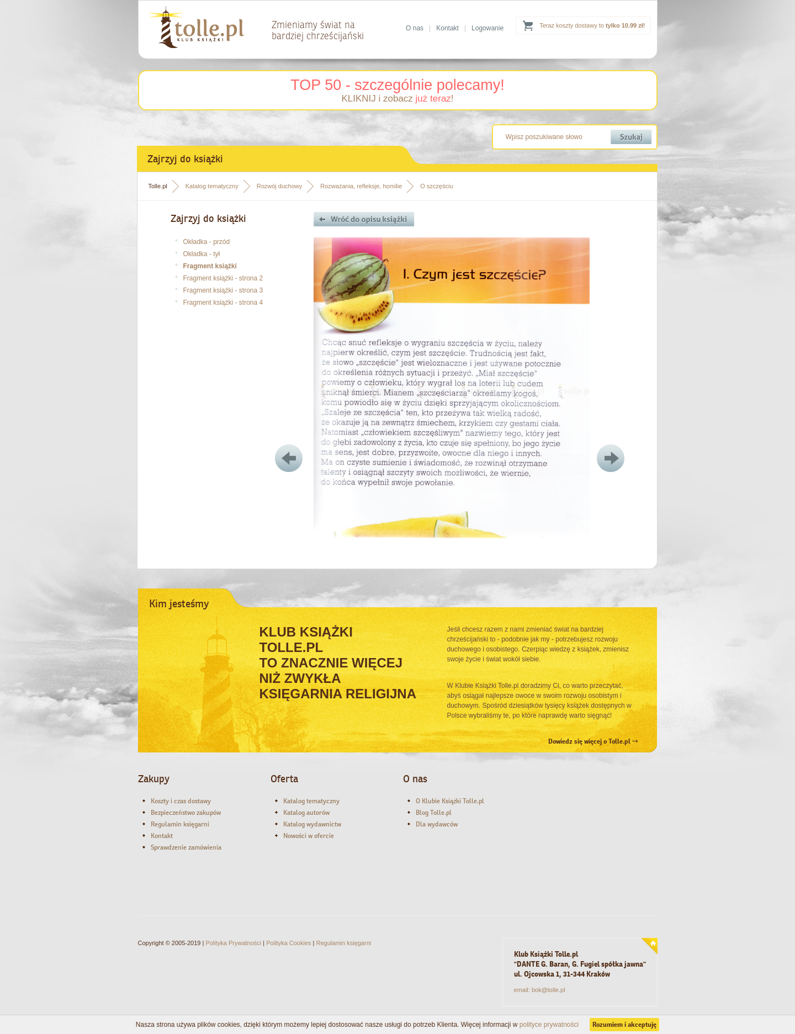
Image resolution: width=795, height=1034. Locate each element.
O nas (414, 28)
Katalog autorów (306, 812)
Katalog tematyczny (212, 186)
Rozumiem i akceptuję (624, 1024)
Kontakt (447, 28)
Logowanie (487, 28)
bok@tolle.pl (548, 990)
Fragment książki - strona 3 (223, 290)
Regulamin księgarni (180, 824)
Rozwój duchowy (280, 186)
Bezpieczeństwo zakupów (186, 812)
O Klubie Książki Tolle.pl (450, 801)
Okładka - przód (206, 242)
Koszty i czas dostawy (181, 801)
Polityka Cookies (288, 943)
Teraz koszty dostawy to (592, 25)
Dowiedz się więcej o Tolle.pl (593, 741)
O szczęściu (436, 186)
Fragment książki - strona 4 (223, 302)
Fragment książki (210, 266)
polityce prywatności (549, 1024)
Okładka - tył (201, 254)
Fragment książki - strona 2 (223, 278)
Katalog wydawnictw (312, 824)
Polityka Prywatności (233, 943)
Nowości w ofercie (308, 835)
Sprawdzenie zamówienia (186, 847)
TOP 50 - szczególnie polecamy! (397, 85)
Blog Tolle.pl (434, 812)
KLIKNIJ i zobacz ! (397, 98)
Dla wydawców (437, 824)
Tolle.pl (158, 186)
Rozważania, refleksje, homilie (361, 186)
